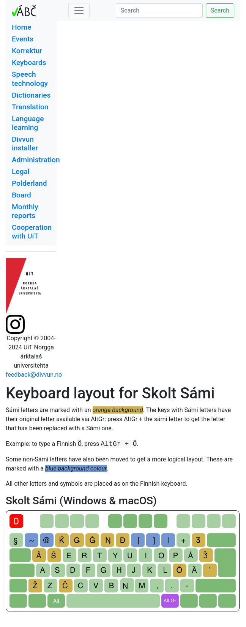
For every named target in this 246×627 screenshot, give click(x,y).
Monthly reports (25, 211)
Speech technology (30, 78)
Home (22, 27)
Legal (21, 171)
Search (220, 10)
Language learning (28, 123)
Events (22, 39)
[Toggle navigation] (79, 10)
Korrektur (27, 50)
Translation (30, 107)
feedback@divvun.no (34, 374)
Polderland (29, 183)
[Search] (159, 10)
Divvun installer (25, 143)
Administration (36, 159)
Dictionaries (31, 95)
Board (21, 195)
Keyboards (29, 62)
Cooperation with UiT (32, 231)
